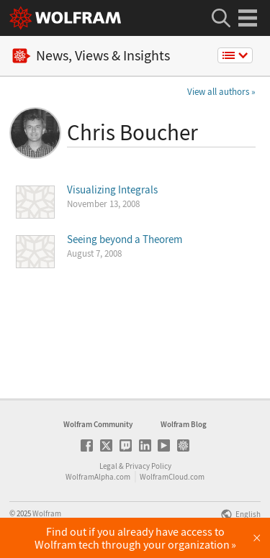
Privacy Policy (148, 466)
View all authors (218, 92)
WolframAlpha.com (98, 477)
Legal (108, 466)
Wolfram (46, 513)
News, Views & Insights (91, 55)
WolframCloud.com (172, 477)
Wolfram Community (97, 424)
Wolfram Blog (184, 424)
